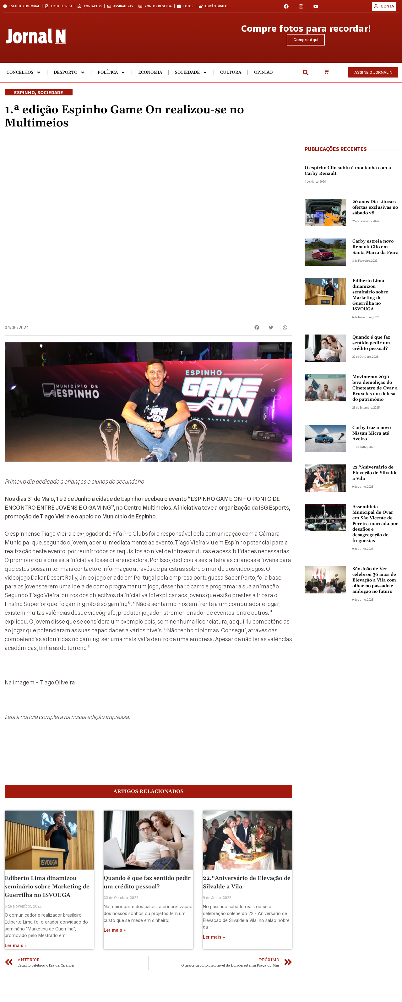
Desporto (69, 78)
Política (111, 78)
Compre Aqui (305, 42)
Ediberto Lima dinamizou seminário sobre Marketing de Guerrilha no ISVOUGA (47, 911)
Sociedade (191, 78)
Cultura (230, 78)
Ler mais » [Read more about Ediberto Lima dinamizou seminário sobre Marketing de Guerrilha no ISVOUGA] (16, 970)
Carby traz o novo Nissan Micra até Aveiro (371, 439)
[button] (306, 78)
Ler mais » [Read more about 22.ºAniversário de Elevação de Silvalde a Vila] (214, 962)
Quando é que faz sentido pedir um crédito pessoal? (371, 348)
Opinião (263, 78)
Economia (150, 78)
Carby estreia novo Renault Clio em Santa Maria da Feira (375, 252)
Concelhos (24, 78)
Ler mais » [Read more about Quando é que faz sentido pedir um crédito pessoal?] (115, 955)
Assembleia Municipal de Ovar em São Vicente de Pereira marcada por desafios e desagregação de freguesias (375, 529)
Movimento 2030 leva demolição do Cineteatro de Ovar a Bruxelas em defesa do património (375, 394)
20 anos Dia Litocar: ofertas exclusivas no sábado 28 (375, 213)
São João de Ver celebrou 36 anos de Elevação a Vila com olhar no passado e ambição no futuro (374, 586)
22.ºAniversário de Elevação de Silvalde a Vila (375, 478)
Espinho (24, 98)
